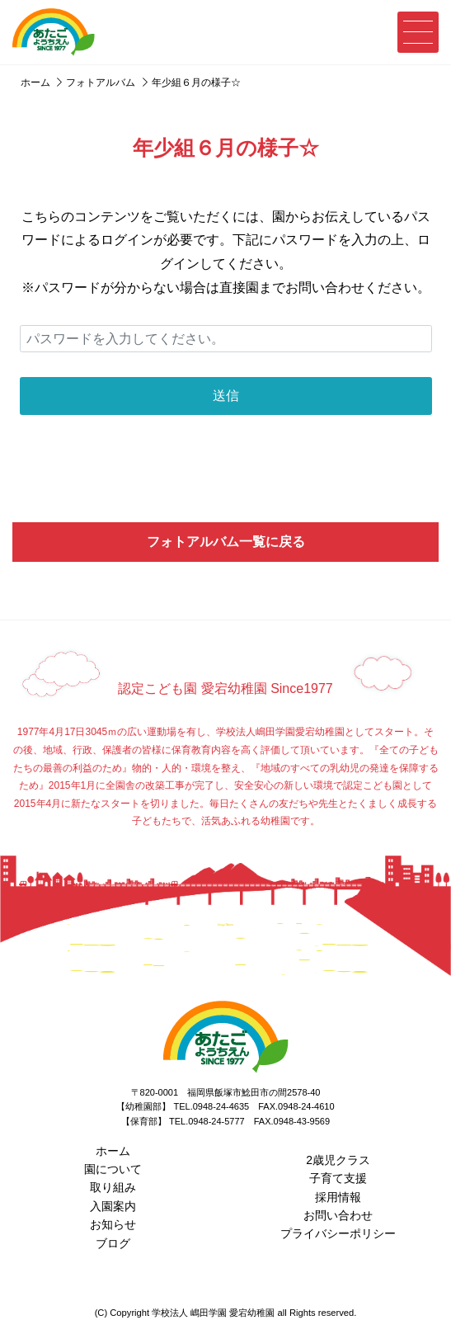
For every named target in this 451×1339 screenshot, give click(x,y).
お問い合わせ (338, 1215)
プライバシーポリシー (338, 1233)
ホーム (113, 1150)
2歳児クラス (338, 1160)
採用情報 (338, 1197)
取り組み (113, 1187)
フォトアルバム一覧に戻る (226, 542)
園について (113, 1169)
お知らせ (113, 1224)
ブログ (113, 1243)
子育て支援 (338, 1178)
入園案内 (113, 1206)
